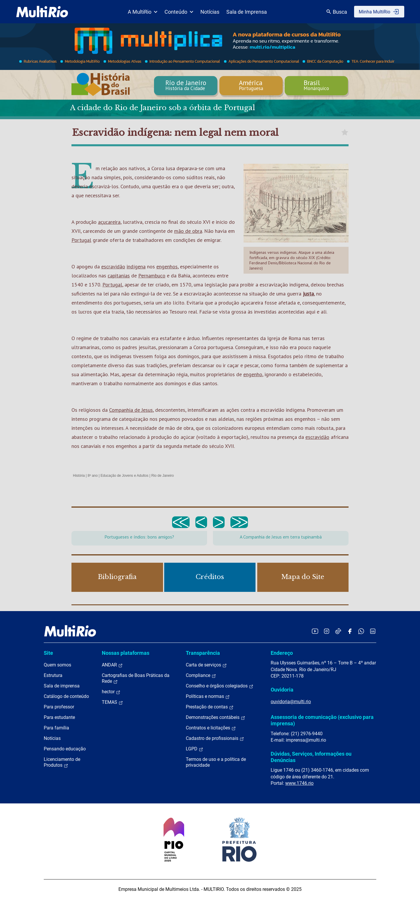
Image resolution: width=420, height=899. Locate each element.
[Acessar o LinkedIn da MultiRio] (372, 631)
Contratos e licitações (211, 728)
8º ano (92, 476)
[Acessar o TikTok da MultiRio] (338, 631)
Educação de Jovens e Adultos (124, 476)
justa (308, 293)
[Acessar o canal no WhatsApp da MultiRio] (361, 631)
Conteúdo (178, 12)
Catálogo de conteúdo (66, 696)
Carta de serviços (206, 665)
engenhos (167, 266)
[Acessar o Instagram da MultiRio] (326, 631)
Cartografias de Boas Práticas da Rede (135, 678)
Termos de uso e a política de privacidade (216, 762)
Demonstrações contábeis (215, 717)
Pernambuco (151, 275)
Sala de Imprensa (246, 12)
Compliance (201, 675)
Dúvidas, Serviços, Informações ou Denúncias (311, 757)
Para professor (59, 707)
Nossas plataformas (125, 653)
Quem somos (57, 665)
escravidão (113, 266)
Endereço (282, 653)
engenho (252, 374)
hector (111, 692)
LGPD (194, 749)
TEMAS (112, 702)
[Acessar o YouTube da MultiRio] (315, 631)
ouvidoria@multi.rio (291, 701)
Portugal (81, 240)
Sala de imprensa (62, 686)
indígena (136, 266)
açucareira (109, 222)
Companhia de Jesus (131, 410)
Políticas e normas (208, 696)
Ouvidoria (282, 690)
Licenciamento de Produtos (62, 762)
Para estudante (59, 717)
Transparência (203, 653)
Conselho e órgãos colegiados (219, 686)
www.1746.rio (299, 783)
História (79, 476)
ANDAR (112, 665)
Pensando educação (65, 749)
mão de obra (188, 231)
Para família (56, 728)
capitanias (119, 275)
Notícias (209, 12)
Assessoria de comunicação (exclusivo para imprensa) (322, 720)
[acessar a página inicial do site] (42, 11)
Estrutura (53, 675)
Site (48, 653)
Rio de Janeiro (162, 476)
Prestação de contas (210, 707)
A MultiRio (143, 12)
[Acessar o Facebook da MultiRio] (349, 631)
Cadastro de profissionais (215, 738)
